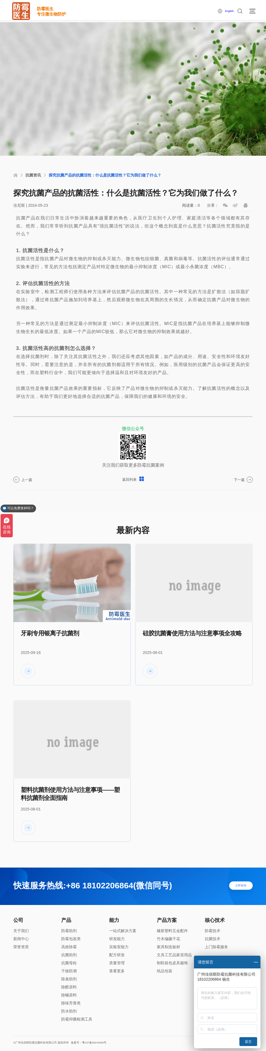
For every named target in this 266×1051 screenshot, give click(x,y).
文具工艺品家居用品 (174, 955)
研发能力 (117, 939)
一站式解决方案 (122, 931)
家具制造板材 (168, 947)
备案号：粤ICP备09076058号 (104, 1043)
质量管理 (117, 963)
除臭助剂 (69, 979)
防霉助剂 (69, 931)
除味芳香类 (71, 1003)
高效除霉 (69, 947)
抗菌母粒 (69, 963)
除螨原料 (69, 995)
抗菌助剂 (69, 955)
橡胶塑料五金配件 (172, 931)
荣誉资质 (21, 947)
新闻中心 (21, 939)
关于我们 (21, 931)
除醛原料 (69, 987)
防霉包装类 (71, 939)
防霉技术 (212, 931)
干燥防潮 (69, 971)
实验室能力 (119, 947)
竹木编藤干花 (168, 939)
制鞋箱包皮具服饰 (172, 963)
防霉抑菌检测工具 (76, 1019)
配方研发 (117, 955)
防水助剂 (69, 1011)
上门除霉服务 (216, 947)
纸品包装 (164, 971)
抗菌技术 (212, 939)
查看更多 (117, 971)
